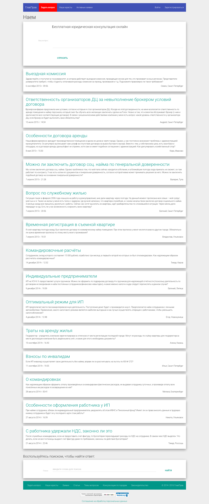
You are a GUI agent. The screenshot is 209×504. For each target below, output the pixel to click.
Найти (168, 470)
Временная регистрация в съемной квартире (70, 224)
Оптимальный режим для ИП (55, 301)
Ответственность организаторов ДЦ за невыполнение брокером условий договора (98, 102)
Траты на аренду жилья (49, 330)
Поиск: (45, 471)
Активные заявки (84, 7)
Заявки (66, 485)
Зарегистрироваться (174, 7)
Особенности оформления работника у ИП (68, 405)
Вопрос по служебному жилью (56, 192)
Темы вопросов (91, 485)
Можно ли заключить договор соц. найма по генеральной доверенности (98, 164)
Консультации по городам (115, 485)
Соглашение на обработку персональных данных (104, 501)
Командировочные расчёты (53, 250)
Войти (157, 7)
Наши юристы (65, 7)
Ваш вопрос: (43, 41)
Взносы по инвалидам (48, 356)
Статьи (76, 485)
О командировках (43, 379)
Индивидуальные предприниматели (61, 276)
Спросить (62, 58)
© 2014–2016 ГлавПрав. (173, 485)
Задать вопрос (48, 7)
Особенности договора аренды (56, 135)
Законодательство (139, 485)
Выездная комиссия (46, 73)
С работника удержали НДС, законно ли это (69, 430)
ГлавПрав (31, 7)
